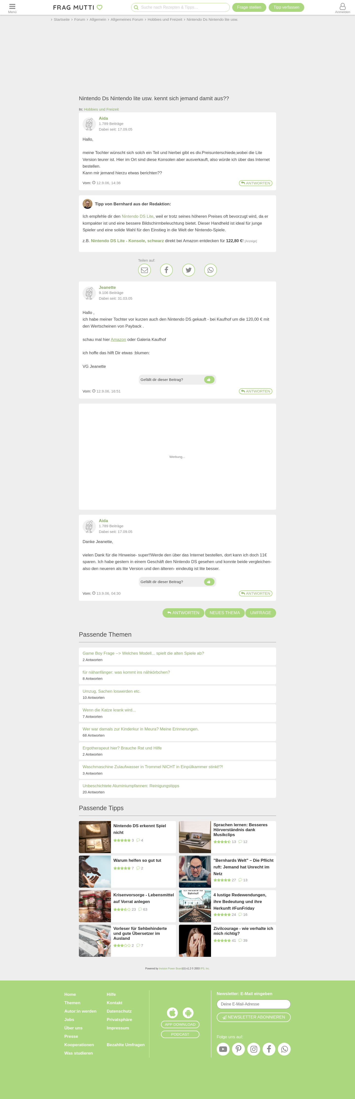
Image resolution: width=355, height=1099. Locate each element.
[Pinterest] (238, 1050)
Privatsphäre (119, 1019)
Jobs (69, 1019)
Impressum (118, 1028)
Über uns (73, 1028)
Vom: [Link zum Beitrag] (87, 183)
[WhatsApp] (210, 270)
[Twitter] (188, 270)
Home (70, 994)
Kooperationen (79, 1044)
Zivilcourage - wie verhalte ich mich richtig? (243, 931)
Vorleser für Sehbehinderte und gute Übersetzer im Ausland (140, 933)
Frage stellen (249, 7)
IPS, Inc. (205, 968)
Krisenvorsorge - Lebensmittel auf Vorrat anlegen (143, 898)
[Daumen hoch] (209, 379)
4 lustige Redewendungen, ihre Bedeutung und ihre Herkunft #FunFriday (239, 901)
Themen (72, 1003)
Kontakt (114, 1003)
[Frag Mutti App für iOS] (172, 1014)
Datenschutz (119, 1011)
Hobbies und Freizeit (101, 109)
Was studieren (78, 1053)
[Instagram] (253, 1050)
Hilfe (111, 994)
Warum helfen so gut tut (137, 860)
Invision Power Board (170, 968)
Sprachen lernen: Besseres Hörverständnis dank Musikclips (240, 830)
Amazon (118, 339)
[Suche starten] (136, 7)
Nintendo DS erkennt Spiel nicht (139, 829)
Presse (71, 1036)
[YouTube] (223, 1050)
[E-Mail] (144, 270)
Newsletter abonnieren (253, 1017)
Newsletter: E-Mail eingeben (244, 993)
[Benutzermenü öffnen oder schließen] (342, 7)
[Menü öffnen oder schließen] (12, 7)
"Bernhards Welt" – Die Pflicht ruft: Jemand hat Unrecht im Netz (243, 867)
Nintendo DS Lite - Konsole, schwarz (127, 240)
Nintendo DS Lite (138, 216)
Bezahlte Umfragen (126, 1044)
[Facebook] (166, 270)
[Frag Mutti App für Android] (188, 1014)
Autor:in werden (80, 1011)
